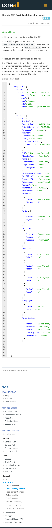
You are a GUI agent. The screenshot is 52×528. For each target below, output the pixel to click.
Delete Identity (12, 495)
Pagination (9, 418)
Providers (8, 516)
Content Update (11, 448)
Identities (9, 482)
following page (25, 71)
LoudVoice (9, 459)
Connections (10, 513)
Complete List (9, 434)
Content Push (10, 442)
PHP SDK (46, 18)
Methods (8, 398)
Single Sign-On (11, 462)
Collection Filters (11, 421)
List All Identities (12, 485)
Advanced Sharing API (14, 519)
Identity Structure (12, 424)
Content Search (11, 451)
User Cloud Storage (13, 465)
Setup (7, 395)
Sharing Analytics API (13, 522)
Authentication (11, 411)
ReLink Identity (12, 498)
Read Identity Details (15, 488)
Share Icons (9, 471)
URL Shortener (11, 468)
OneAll (10, 4)
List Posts (15, 508)
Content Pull (10, 445)
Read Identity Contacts (15, 492)
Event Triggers (11, 401)
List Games (14, 505)
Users (7, 479)
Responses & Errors (13, 415)
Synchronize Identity (14, 501)
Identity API (8, 14)
